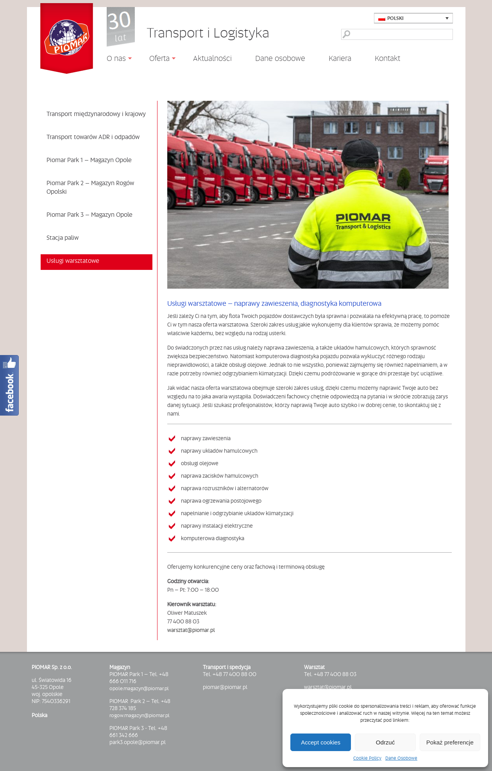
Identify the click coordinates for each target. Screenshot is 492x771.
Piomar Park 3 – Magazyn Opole (89, 214)
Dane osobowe (280, 58)
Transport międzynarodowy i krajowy (96, 113)
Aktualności (212, 57)
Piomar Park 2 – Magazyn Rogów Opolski (90, 187)
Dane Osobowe (401, 758)
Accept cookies (320, 742)
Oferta (156, 59)
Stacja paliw (63, 237)
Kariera (340, 58)
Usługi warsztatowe (73, 260)
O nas (113, 59)
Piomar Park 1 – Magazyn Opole (89, 159)
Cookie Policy (367, 758)
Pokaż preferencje (450, 742)
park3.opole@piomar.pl (137, 742)
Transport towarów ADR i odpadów (93, 136)
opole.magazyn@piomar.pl (139, 688)
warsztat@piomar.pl (191, 630)
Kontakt (387, 58)
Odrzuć (385, 742)
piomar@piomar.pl (225, 687)
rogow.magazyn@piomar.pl (139, 715)
